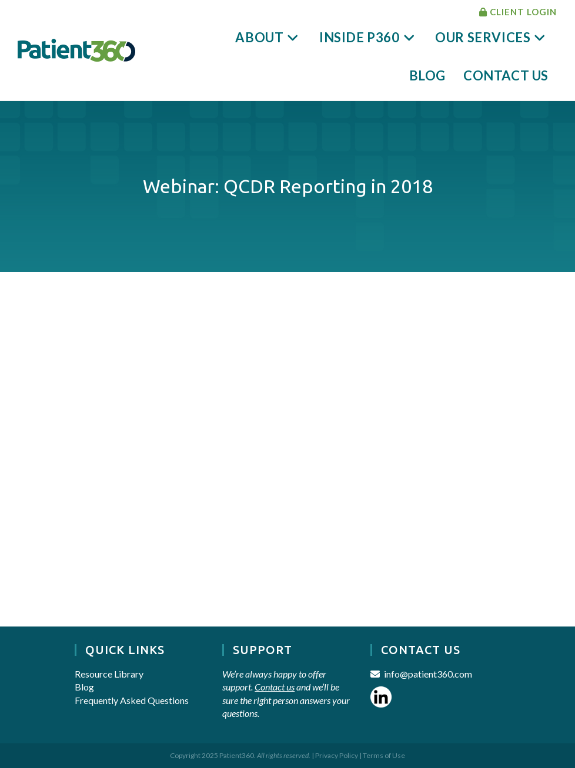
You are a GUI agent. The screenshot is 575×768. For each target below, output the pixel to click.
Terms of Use (384, 755)
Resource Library (109, 673)
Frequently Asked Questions (132, 700)
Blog (84, 686)
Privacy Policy (336, 755)
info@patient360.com (428, 673)
